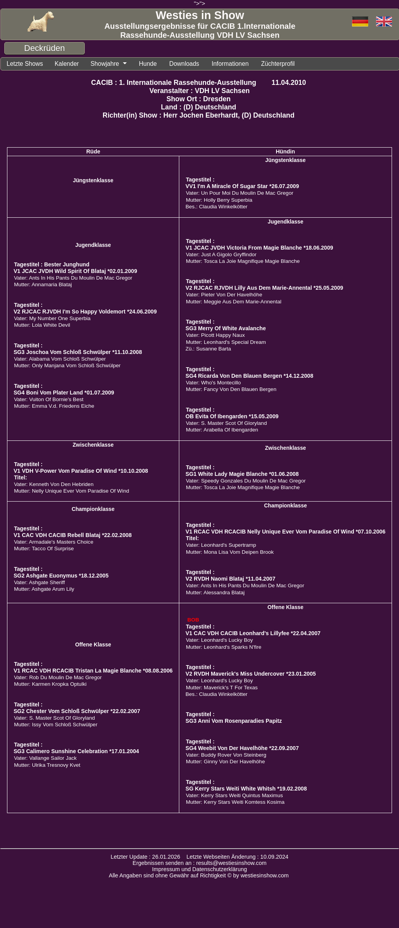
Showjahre (111, 64)
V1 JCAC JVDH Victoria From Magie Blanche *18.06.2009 (259, 248)
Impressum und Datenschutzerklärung (199, 870)
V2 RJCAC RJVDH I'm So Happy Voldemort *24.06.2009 (85, 312)
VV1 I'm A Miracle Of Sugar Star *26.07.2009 (242, 187)
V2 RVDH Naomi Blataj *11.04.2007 (230, 579)
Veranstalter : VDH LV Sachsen (199, 91)
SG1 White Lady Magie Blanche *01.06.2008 (242, 475)
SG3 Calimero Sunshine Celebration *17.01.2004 (76, 752)
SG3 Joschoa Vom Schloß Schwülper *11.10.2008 (78, 353)
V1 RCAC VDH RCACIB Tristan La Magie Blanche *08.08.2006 (93, 671)
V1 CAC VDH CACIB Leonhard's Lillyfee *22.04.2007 (253, 634)
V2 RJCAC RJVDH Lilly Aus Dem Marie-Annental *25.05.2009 (264, 288)
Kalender (71, 64)
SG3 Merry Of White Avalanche (226, 329)
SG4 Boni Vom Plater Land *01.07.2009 (64, 393)
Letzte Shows (26, 64)
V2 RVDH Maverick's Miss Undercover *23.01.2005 (251, 674)
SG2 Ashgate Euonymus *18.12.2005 (61, 576)
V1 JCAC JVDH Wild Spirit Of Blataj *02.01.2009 (75, 272)
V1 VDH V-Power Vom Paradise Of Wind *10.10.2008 (81, 471)
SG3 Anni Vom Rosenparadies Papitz (234, 721)
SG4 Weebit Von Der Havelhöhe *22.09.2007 (242, 749)
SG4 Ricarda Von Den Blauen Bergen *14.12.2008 (249, 376)
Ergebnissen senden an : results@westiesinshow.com (200, 864)
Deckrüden (44, 48)
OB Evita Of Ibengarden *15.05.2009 (232, 417)
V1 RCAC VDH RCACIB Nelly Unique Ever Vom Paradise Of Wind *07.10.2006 (285, 532)
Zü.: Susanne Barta (208, 349)
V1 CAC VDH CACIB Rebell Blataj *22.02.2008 (73, 536)
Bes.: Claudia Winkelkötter (216, 207)
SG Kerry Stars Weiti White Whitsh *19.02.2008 (246, 789)
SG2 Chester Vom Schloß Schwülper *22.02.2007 (77, 712)
